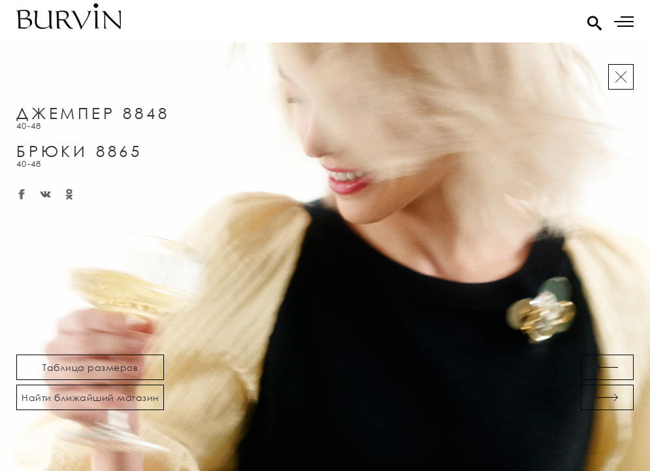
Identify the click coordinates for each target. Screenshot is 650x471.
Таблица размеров (90, 367)
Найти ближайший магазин (90, 397)
